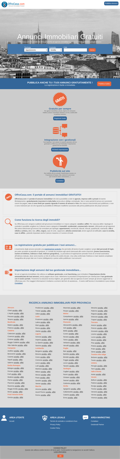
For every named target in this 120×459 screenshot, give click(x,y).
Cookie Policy (55, 428)
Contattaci (60, 181)
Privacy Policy (55, 424)
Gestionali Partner (97, 424)
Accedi (11, 421)
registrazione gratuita (52, 249)
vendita (14, 310)
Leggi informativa (60, 452)
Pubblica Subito (104, 84)
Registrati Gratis (60, 118)
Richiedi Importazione (60, 149)
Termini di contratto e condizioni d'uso (63, 421)
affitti (20, 310)
